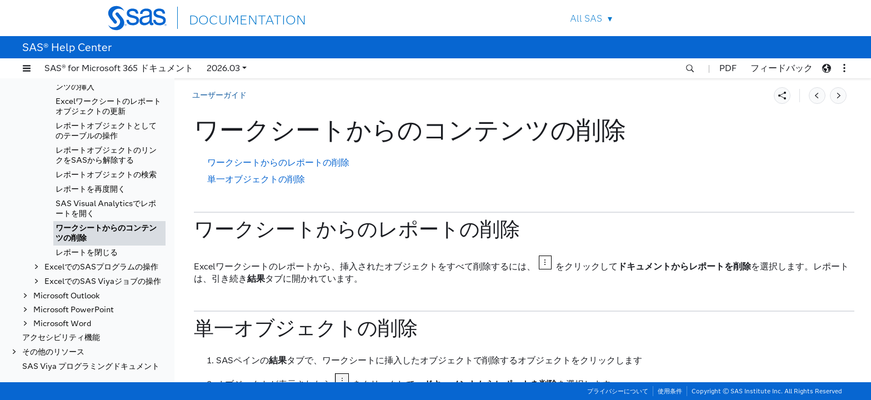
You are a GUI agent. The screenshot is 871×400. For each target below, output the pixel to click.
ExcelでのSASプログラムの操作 (101, 267)
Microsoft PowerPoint (73, 309)
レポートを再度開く (91, 189)
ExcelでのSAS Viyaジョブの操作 (102, 281)
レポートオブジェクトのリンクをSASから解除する (106, 155)
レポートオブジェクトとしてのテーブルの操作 (106, 131)
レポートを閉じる (87, 252)
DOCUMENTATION (229, 17)
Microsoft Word (62, 323)
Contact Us (714, 18)
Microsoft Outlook (66, 296)
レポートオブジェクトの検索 (106, 174)
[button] (27, 68)
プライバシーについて (617, 391)
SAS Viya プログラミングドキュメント (90, 366)
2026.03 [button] (223, 68)
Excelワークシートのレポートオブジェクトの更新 (108, 106)
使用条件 (670, 391)
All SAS (586, 18)
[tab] (109, 233)
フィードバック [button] (781, 68)
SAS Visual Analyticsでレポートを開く (106, 208)
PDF (728, 68)
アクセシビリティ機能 (61, 337)
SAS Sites (740, 18)
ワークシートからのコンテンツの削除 (106, 233)
